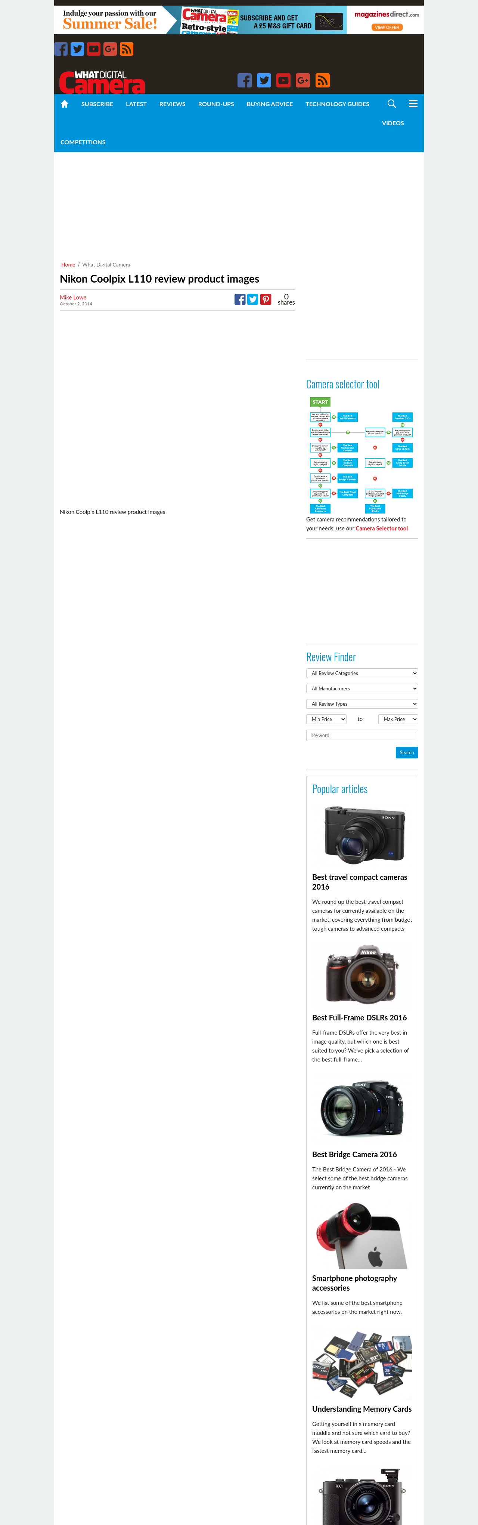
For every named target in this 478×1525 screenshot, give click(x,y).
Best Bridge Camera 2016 (354, 1154)
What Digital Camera (106, 264)
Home (68, 264)
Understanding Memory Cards (362, 1408)
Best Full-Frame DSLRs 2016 (359, 1017)
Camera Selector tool (382, 528)
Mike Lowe (73, 297)
